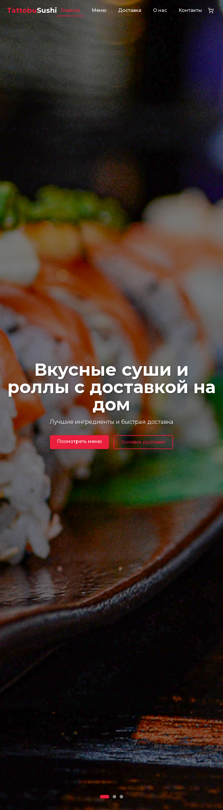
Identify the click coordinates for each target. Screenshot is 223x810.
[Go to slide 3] (121, 796)
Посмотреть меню (79, 441)
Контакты (190, 10)
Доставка (129, 10)
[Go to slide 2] (114, 796)
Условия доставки (143, 442)
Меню (99, 10)
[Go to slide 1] (104, 796)
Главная (70, 10)
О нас (160, 10)
